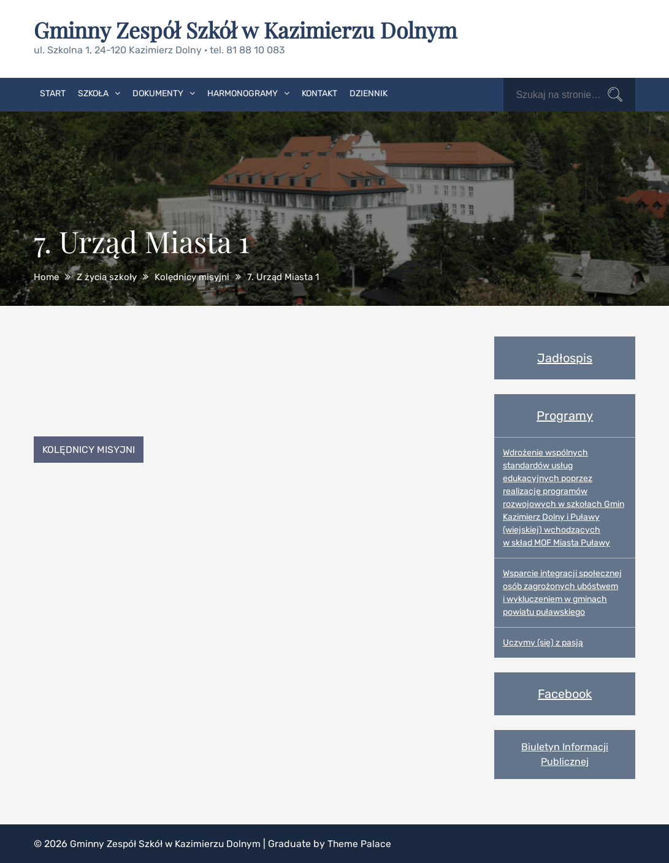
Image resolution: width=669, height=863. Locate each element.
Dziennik (369, 93)
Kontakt (319, 93)
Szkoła (93, 93)
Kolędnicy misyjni (89, 449)
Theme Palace (364, 843)
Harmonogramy (242, 93)
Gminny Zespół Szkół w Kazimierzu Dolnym (249, 29)
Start (53, 93)
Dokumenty (157, 93)
